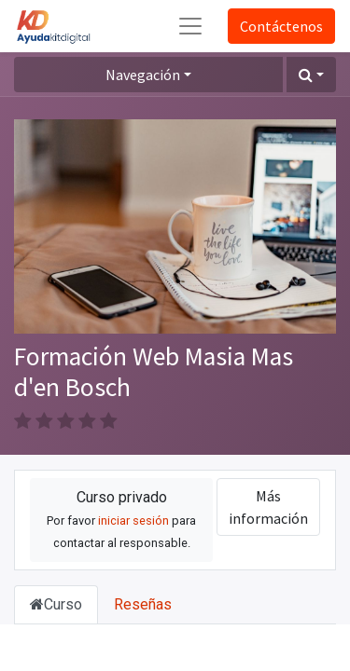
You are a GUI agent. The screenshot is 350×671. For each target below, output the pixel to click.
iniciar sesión (133, 520)
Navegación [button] (142, 74)
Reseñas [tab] (143, 604)
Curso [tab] (56, 604)
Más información (268, 506)
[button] (311, 74)
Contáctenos (281, 26)
